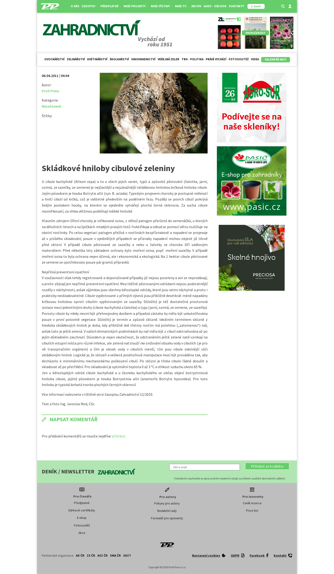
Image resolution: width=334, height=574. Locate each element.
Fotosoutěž (239, 59)
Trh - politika (192, 59)
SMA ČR (115, 555)
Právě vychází (216, 59)
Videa (255, 59)
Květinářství (97, 59)
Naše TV (182, 6)
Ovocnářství (54, 59)
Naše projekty (136, 6)
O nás (75, 6)
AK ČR (80, 555)
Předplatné (110, 6)
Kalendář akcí (275, 59)
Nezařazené (51, 106)
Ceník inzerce (252, 503)
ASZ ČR (102, 555)
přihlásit (118, 436)
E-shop (82, 518)
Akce (81, 533)
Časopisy (90, 6)
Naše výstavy (162, 6)
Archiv (196, 6)
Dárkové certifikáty (81, 510)
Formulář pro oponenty (167, 518)
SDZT (127, 555)
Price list (252, 510)
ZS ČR (91, 555)
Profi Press (50, 91)
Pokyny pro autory (167, 503)
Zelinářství (76, 59)
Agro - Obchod (215, 6)
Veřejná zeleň (168, 59)
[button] (267, 466)
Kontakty (236, 6)
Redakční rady (167, 511)
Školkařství (119, 59)
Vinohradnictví (143, 59)
